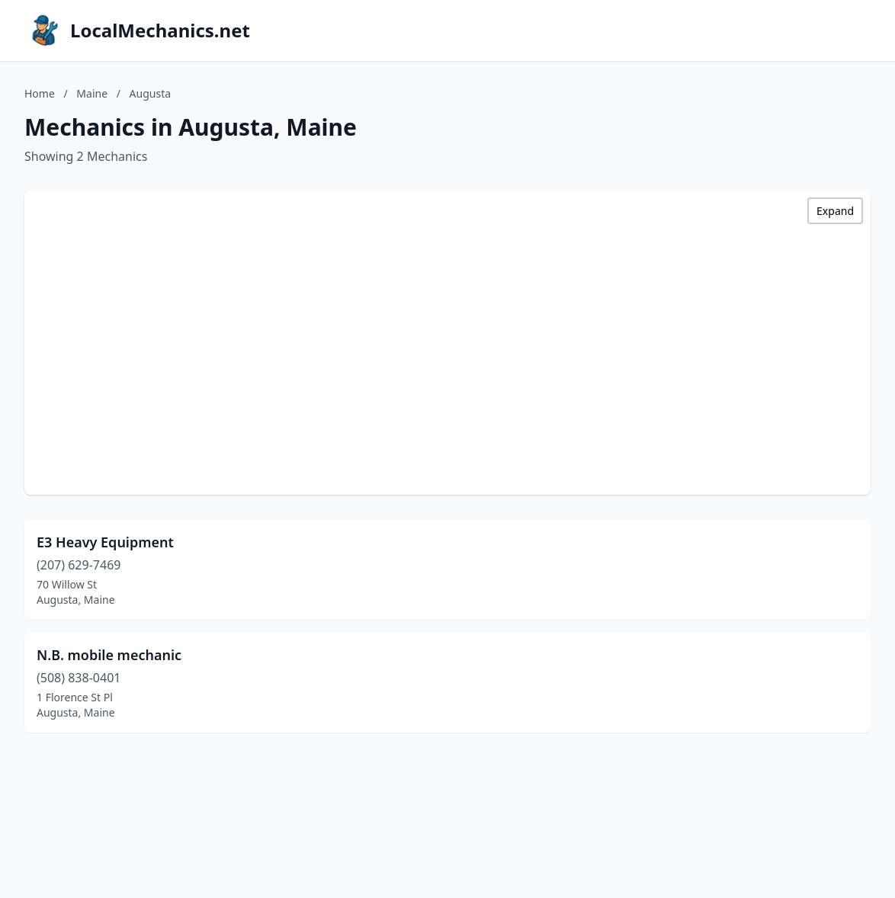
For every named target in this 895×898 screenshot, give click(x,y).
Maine (91, 93)
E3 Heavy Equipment (105, 542)
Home (39, 93)
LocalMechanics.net (160, 30)
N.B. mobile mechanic (109, 655)
